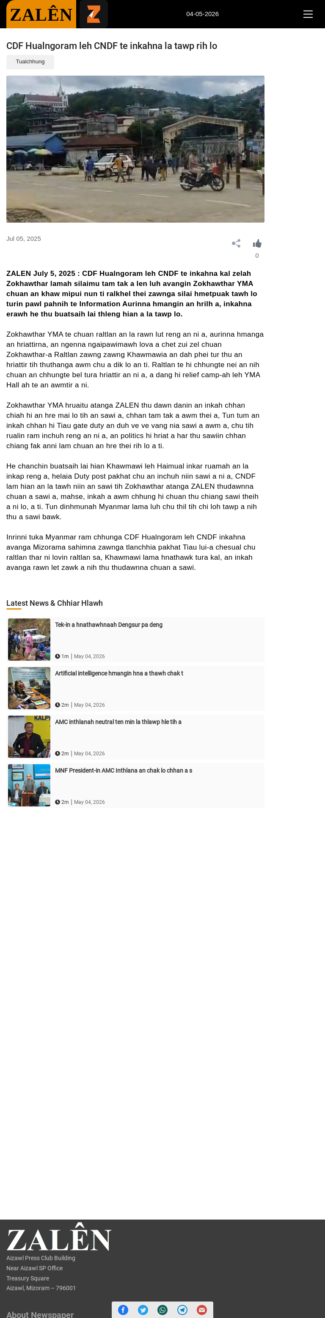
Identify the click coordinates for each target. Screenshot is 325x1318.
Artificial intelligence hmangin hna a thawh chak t (119, 673)
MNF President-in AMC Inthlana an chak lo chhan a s (123, 770)
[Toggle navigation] (308, 14)
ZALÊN (41, 15)
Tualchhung (30, 61)
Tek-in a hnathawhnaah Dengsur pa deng (108, 624)
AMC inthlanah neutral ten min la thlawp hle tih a (118, 722)
